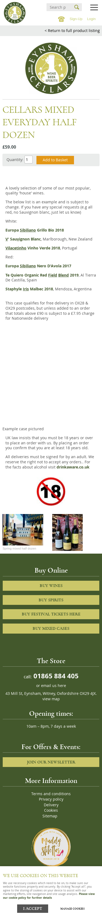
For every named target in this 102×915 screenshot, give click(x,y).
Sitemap (49, 816)
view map (51, 698)
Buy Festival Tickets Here (51, 614)
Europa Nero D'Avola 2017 (38, 266)
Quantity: (15, 159)
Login (91, 19)
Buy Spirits (51, 600)
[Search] (58, 7)
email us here (53, 685)
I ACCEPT (32, 909)
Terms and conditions (51, 793)
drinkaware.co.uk (73, 467)
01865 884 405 (55, 675)
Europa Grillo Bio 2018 (34, 230)
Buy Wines (51, 585)
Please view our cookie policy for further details (49, 895)
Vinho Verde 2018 (32, 248)
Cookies (51, 810)
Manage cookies (72, 908)
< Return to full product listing (72, 30)
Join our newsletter (51, 762)
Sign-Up (76, 19)
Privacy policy (51, 799)
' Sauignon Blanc (23, 239)
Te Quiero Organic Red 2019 (42, 275)
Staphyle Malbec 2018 (29, 289)
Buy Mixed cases (51, 628)
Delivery (51, 804)
